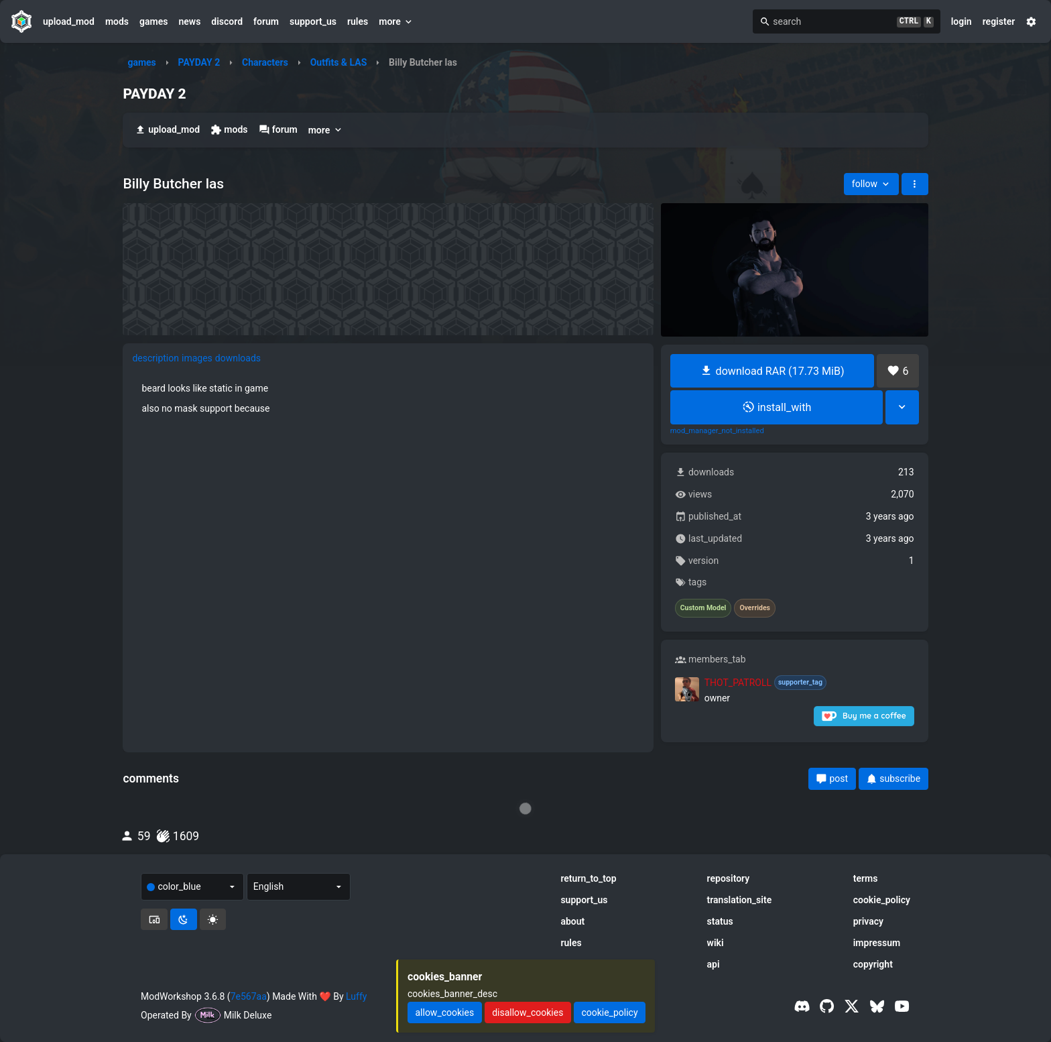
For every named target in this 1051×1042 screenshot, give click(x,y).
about (572, 921)
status (720, 921)
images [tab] (197, 358)
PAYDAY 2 (199, 62)
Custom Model (703, 608)
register (999, 21)
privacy (868, 921)
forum (266, 21)
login (961, 21)
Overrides (754, 608)
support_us (313, 21)
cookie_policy (881, 899)
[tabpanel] (388, 398)
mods (117, 21)
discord (227, 21)
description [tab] (155, 358)
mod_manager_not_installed (717, 431)
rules (357, 21)
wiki (715, 942)
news (189, 21)
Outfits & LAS (338, 62)
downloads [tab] (238, 358)
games (153, 21)
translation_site (739, 899)
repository (728, 878)
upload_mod (69, 21)
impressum (877, 942)
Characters (265, 62)
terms (865, 878)
